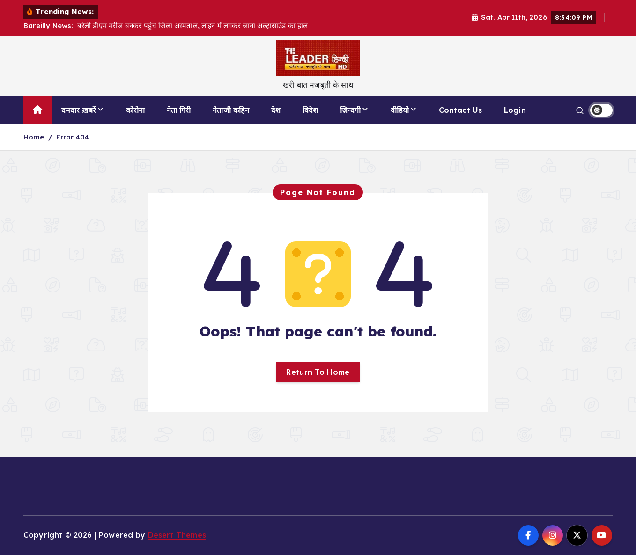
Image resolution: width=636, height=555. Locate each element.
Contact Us (460, 110)
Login (515, 110)
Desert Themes (177, 535)
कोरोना (135, 110)
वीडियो (400, 110)
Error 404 (72, 136)
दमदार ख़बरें (78, 110)
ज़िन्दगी (350, 110)
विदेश (310, 110)
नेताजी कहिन (231, 110)
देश (276, 110)
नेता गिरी (179, 110)
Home (33, 136)
